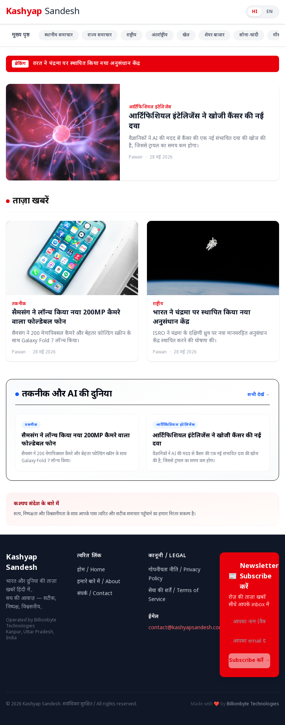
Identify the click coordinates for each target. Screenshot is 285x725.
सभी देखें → (259, 395)
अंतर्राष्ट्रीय (159, 35)
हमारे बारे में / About (98, 581)
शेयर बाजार (214, 35)
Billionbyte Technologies (253, 704)
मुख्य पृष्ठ (21, 35)
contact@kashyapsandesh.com (186, 627)
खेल (186, 35)
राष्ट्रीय (132, 35)
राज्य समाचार (100, 35)
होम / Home (91, 570)
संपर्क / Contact (94, 593)
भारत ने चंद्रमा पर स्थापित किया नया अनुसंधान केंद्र (86, 63)
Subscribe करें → (249, 660)
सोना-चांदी (248, 35)
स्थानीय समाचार (59, 35)
